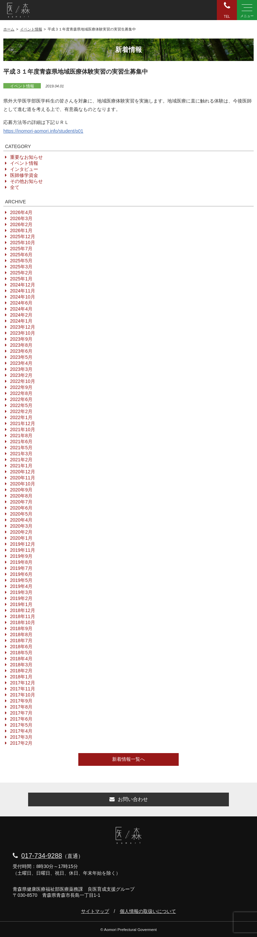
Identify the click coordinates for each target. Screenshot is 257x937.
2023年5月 (21, 357)
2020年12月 (22, 471)
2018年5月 (21, 652)
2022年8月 (21, 393)
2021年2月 (21, 459)
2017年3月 (21, 737)
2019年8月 (21, 562)
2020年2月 (21, 532)
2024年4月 (21, 309)
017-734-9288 (41, 855)
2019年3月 (21, 592)
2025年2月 (21, 272)
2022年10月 (22, 381)
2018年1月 (21, 676)
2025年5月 (21, 260)
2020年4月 (21, 520)
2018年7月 (21, 640)
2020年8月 (21, 495)
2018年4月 (21, 658)
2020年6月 (21, 508)
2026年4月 (21, 212)
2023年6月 (21, 351)
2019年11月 (22, 550)
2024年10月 (22, 296)
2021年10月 (22, 429)
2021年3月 (21, 453)
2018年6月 (21, 646)
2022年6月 (21, 399)
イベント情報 (22, 86)
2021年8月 (21, 435)
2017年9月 (21, 701)
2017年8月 (21, 707)
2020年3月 (21, 526)
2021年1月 (21, 465)
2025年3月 (21, 266)
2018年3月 (21, 664)
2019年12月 (22, 544)
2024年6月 (21, 303)
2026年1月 (21, 230)
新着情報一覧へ (128, 759)
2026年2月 (21, 224)
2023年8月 (21, 345)
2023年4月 (21, 363)
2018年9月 (21, 628)
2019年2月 (21, 598)
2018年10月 (22, 622)
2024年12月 (22, 284)
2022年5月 (21, 405)
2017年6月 (21, 719)
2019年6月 (21, 574)
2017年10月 (22, 694)
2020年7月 (21, 502)
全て (14, 187)
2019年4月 (21, 586)
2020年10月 (22, 483)
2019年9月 (21, 556)
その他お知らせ (26, 181)
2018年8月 (21, 634)
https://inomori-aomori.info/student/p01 (43, 131)
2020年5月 (21, 514)
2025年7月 (21, 248)
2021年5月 (21, 447)
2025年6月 (21, 254)
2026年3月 (21, 218)
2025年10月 (22, 242)
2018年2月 (21, 670)
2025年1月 (21, 278)
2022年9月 (21, 387)
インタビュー (24, 169)
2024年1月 (21, 321)
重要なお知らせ (26, 157)
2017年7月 (21, 713)
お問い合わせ (128, 799)
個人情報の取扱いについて (148, 911)
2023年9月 (21, 339)
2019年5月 (21, 580)
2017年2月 (21, 743)
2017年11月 (22, 688)
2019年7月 (21, 568)
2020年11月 (22, 477)
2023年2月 (21, 375)
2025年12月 (22, 236)
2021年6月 (21, 441)
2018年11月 (22, 616)
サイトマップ (95, 911)
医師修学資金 (24, 175)
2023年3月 (21, 369)
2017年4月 (21, 731)
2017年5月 (21, 725)
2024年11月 (22, 290)
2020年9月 (21, 489)
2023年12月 (22, 327)
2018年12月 (22, 610)
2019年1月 (21, 604)
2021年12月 (22, 423)
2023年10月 (22, 333)
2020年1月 (21, 538)
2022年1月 (21, 417)
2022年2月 (21, 411)
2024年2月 (21, 315)
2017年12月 (22, 682)
